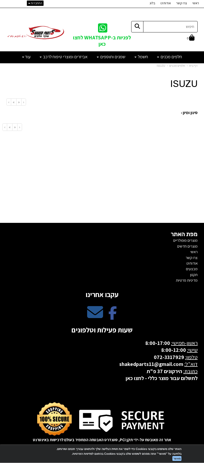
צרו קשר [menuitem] (181, 3)
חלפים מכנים (177, 66)
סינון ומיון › (189, 112)
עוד (26, 57)
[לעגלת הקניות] (191, 38)
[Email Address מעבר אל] (95, 316)
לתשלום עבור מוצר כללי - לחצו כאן (162, 378)
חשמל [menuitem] (141, 57)
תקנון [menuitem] (194, 274)
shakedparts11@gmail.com (151, 364)
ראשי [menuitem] (195, 3)
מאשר (177, 458)
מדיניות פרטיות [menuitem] (187, 280)
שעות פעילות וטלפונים (102, 329)
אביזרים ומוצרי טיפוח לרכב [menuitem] (64, 57)
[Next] (13, 102)
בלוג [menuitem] (152, 3)
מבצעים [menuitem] (192, 268)
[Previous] (18, 102)
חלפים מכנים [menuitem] (169, 57)
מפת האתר (184, 234)
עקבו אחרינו (102, 294)
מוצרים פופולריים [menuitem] (185, 240)
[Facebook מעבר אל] (112, 316)
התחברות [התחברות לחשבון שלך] (35, 3)
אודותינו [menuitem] (165, 3)
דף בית (193, 66)
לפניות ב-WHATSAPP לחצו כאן (102, 40)
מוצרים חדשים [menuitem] (187, 246)
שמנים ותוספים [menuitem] (111, 57)
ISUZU (161, 66)
